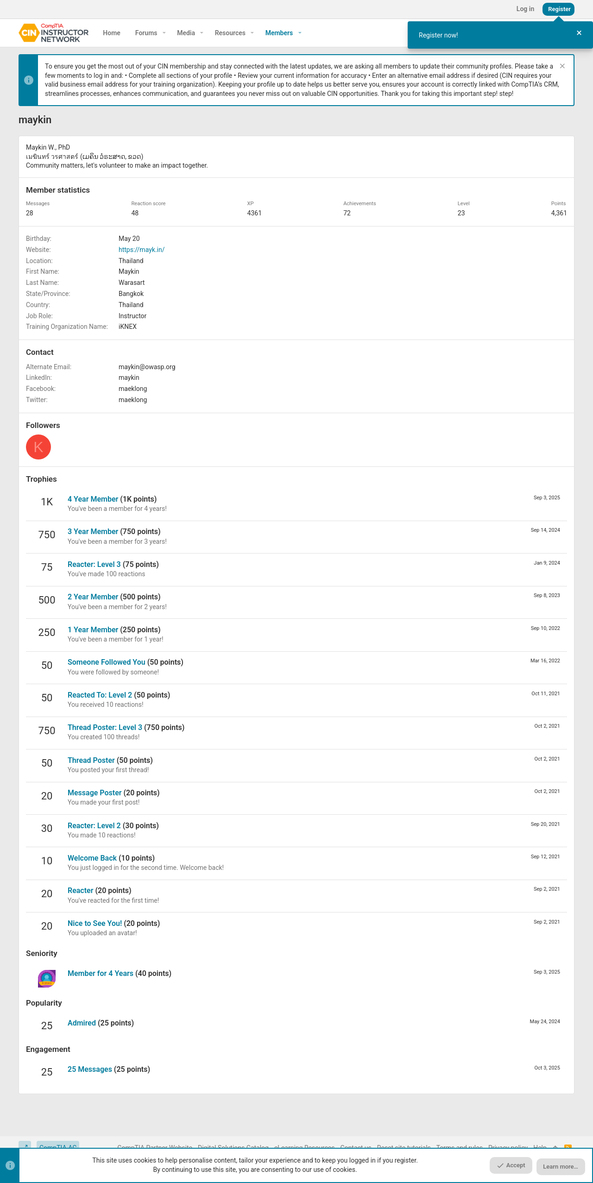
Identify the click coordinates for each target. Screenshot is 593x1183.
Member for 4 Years (100, 973)
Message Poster (95, 792)
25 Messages (90, 1069)
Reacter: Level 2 (94, 825)
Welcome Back (92, 858)
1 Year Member (93, 629)
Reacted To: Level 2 (100, 695)
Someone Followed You (106, 662)
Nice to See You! (95, 923)
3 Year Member (93, 531)
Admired (82, 1023)
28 (29, 213)
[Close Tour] (579, 33)
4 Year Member (93, 499)
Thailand (131, 260)
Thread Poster (91, 760)
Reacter (80, 890)
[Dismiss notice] (561, 67)
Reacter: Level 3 (94, 564)
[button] (164, 33)
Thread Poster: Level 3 (105, 727)
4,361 (559, 213)
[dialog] (500, 35)
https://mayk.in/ (141, 249)
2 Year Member (93, 596)
